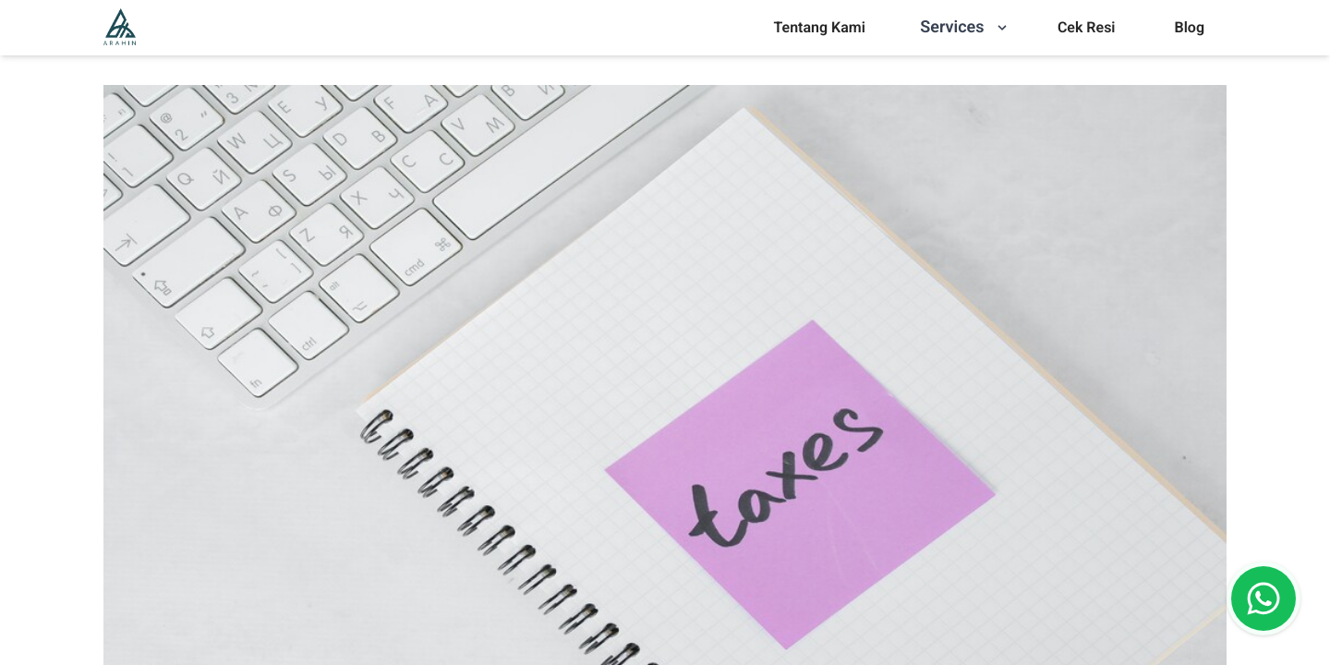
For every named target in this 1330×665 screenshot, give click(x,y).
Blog (1189, 27)
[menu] (819, 28)
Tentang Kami (818, 27)
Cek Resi (1087, 27)
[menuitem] (818, 27)
